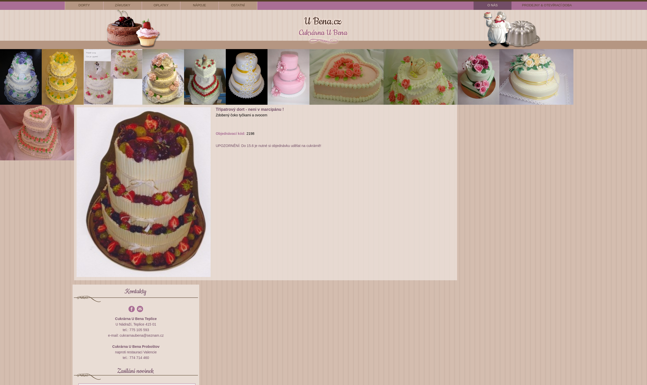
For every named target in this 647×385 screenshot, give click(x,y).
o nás (492, 5)
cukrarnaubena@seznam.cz (142, 335)
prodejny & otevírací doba (547, 5)
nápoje (199, 5)
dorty (84, 5)
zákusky (122, 5)
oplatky (160, 5)
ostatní (238, 5)
